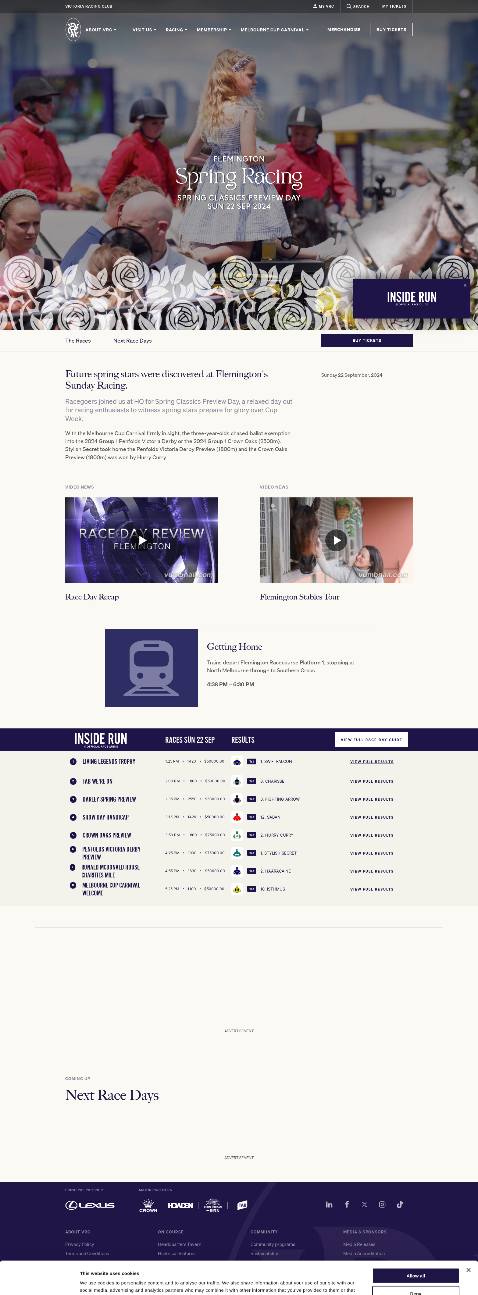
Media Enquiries (359, 1262)
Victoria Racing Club (88, 6)
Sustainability (264, 1253)
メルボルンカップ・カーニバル (283, 1289)
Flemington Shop (175, 1262)
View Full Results (372, 762)
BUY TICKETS (391, 29)
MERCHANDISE (344, 29)
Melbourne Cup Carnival (275, 29)
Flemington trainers (178, 1271)
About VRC (101, 29)
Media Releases (359, 1244)
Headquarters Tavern (179, 1244)
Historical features (176, 1253)
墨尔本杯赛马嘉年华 (271, 1280)
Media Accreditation (364, 1253)
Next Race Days (132, 340)
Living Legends (266, 1271)
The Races (78, 340)
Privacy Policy (79, 1244)
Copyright (75, 1262)
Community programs (273, 1244)
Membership (214, 29)
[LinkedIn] (329, 1205)
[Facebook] (347, 1205)
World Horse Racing (271, 1262)
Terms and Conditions (87, 1253)
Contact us (76, 1271)
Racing (177, 29)
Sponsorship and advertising (372, 1271)
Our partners (356, 1280)
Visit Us (145, 29)
